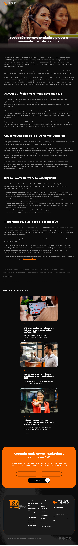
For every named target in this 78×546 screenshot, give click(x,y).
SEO (45, 272)
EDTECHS (16, 269)
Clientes (43, 524)
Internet (63, 269)
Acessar (27, 341)
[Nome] (27, 474)
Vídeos (43, 512)
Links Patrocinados (8, 272)
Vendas (68, 272)
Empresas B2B (32, 526)
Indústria (58, 269)
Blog (42, 504)
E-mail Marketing (8, 269)
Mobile (38, 272)
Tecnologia (50, 272)
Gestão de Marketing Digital (34, 269)
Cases (42, 522)
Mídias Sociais (30, 272)
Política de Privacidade (36, 539)
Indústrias (31, 521)
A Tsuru (43, 519)
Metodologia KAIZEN (33, 514)
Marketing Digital (20, 272)
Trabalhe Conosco (46, 527)
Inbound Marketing (49, 269)
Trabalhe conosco (60, 272)
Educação (23, 269)
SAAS (41, 272)
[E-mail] (51, 474)
